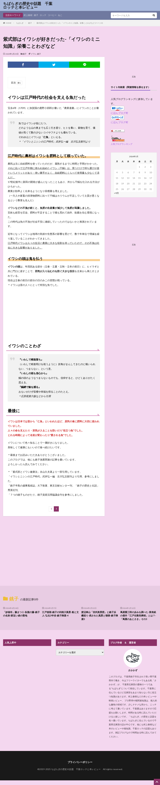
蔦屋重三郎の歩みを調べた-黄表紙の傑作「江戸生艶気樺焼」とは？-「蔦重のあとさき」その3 (138, 615)
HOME (8, 23)
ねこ (60, 15)
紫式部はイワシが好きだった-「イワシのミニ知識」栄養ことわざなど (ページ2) (70, 23)
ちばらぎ (20, 23)
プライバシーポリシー (80, 762)
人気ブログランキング (121, 144)
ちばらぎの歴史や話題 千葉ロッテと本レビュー (27, 5)
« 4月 (116, 193)
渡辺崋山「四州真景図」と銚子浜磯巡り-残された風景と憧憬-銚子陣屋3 (99, 615)
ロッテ (43, 15)
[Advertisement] (53, 311)
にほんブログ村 (119, 112)
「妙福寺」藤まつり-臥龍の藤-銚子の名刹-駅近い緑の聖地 (21, 614)
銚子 (36, 15)
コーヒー (52, 15)
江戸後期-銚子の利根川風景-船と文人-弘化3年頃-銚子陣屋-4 (60, 614)
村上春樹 (28, 15)
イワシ (33, 54)
